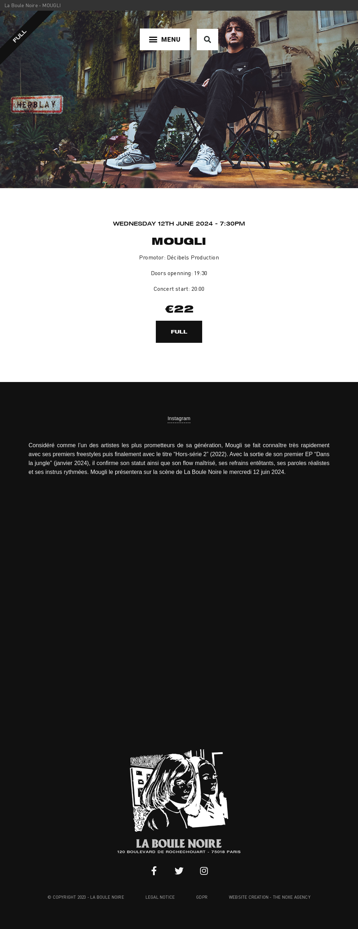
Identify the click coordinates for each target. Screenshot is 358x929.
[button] (164, 39)
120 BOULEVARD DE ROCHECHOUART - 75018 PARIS (179, 852)
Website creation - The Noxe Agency (270, 897)
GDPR (202, 897)
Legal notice (160, 897)
